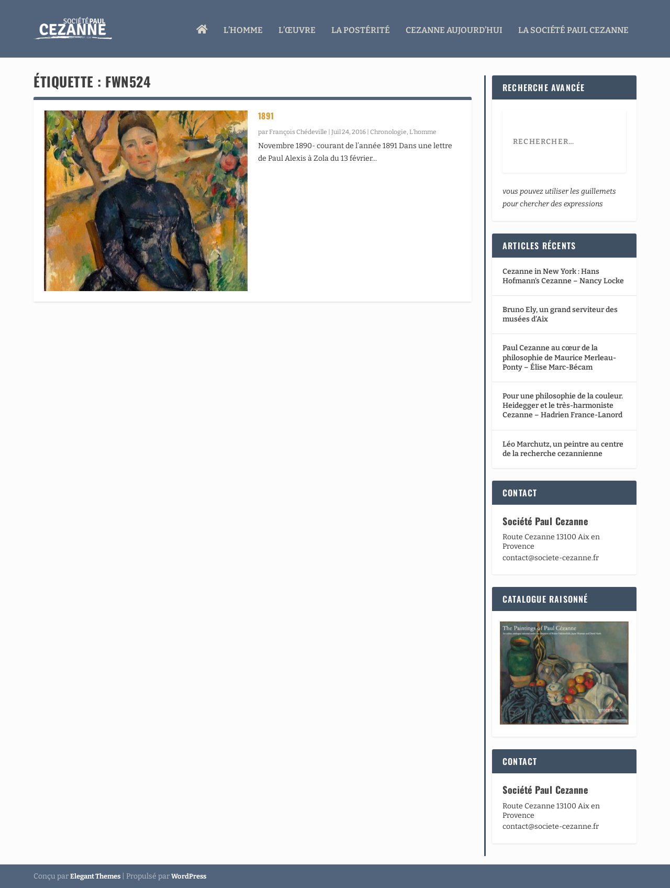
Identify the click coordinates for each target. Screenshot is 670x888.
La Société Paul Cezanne (573, 27)
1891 (266, 115)
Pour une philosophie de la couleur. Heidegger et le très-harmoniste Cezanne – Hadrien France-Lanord (562, 405)
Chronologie (388, 132)
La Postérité (360, 27)
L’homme (243, 27)
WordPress (188, 876)
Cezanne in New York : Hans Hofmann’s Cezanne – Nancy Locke (563, 276)
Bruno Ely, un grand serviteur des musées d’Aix (560, 314)
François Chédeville (298, 132)
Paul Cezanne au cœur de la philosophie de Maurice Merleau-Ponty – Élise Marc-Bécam (559, 357)
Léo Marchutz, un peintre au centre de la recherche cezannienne (562, 448)
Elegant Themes (95, 876)
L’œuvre (297, 27)
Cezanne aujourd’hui (454, 27)
